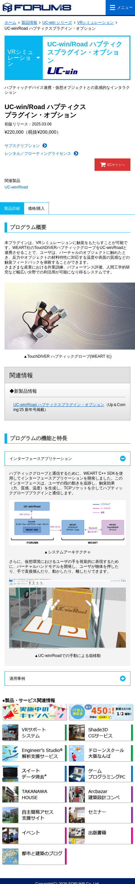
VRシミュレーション (95, 23)
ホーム (10, 23)
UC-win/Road (16, 187)
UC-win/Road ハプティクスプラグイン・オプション (58, 404)
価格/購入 (36, 208)
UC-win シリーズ (57, 23)
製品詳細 (12, 208)
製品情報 (29, 23)
